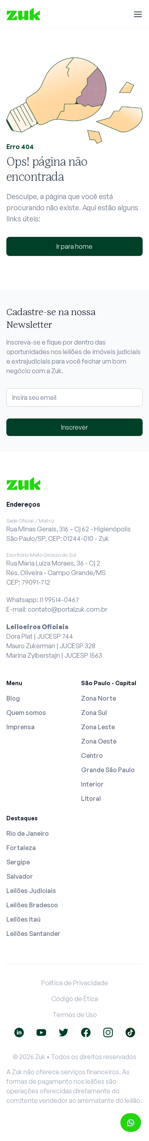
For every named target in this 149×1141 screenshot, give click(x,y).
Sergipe (18, 862)
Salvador (19, 876)
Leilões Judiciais (31, 891)
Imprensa (20, 727)
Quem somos (26, 713)
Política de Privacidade (74, 983)
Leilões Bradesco (32, 905)
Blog (13, 698)
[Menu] (138, 14)
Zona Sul (94, 713)
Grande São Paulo (108, 770)
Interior (92, 784)
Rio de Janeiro (27, 833)
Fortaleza (21, 848)
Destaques (22, 818)
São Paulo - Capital (108, 683)
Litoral (91, 798)
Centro (92, 755)
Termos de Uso (74, 1015)
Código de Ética (74, 999)
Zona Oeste (98, 741)
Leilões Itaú (23, 919)
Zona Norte (98, 698)
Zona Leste (98, 727)
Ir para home (74, 246)
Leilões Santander (33, 934)
